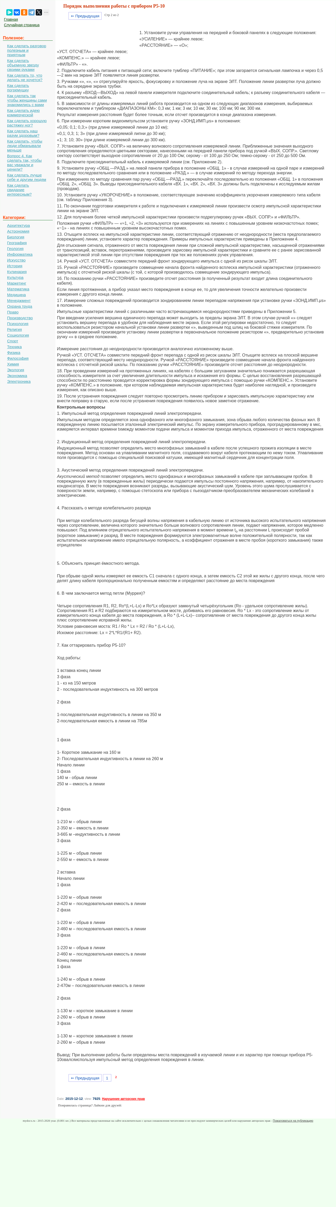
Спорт (12, 341)
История (14, 266)
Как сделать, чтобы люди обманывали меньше (24, 145)
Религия (14, 329)
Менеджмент (19, 300)
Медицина (16, 294)
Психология (17, 323)
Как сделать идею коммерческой (23, 112)
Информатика (20, 254)
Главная (11, 19)
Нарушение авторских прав (123, 1099)
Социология (18, 335)
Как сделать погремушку (18, 87)
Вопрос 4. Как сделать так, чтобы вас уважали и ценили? (24, 162)
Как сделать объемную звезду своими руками (23, 65)
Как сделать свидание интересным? (19, 189)
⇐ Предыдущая (85, 16)
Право (13, 312)
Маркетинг (16, 283)
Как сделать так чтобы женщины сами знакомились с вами (27, 100)
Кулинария (17, 271)
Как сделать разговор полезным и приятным (26, 50)
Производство (20, 318)
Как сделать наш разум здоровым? (23, 133)
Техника (14, 346)
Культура (15, 277)
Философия (18, 358)
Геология (15, 248)
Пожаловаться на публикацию (293, 1120)
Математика (18, 289)
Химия (13, 364)
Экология (15, 370)
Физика (13, 352)
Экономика (17, 375)
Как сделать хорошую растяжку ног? (27, 122)
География (17, 243)
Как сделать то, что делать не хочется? (25, 77)
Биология (15, 237)
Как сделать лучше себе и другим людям (26, 177)
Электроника (19, 381)
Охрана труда (19, 306)
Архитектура (18, 225)
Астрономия (18, 231)
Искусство (16, 260)
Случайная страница (22, 25)
